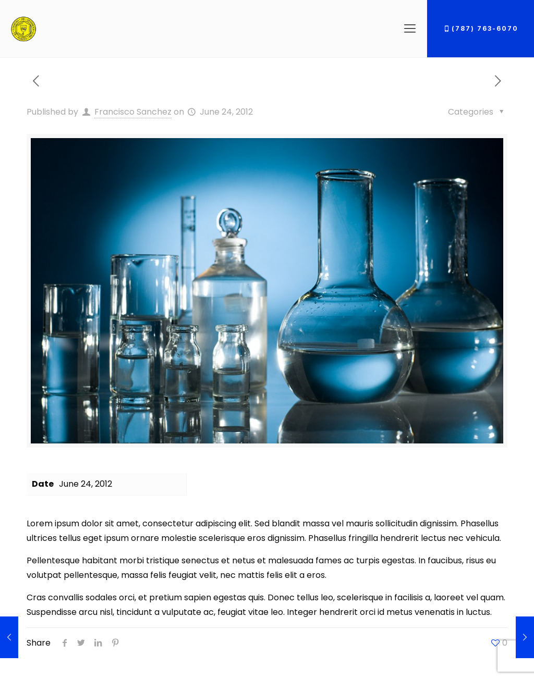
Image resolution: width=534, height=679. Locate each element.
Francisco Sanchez (133, 112)
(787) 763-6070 (480, 28)
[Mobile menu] (410, 29)
